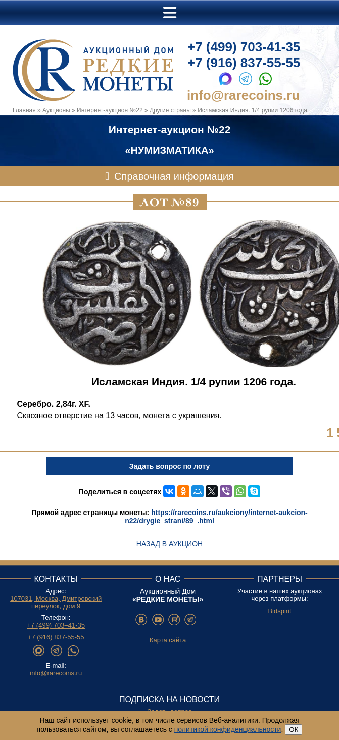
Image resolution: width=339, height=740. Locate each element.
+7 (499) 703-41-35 (243, 46)
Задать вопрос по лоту (169, 466)
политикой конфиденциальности (227, 729)
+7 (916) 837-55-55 (243, 62)
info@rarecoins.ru (243, 95)
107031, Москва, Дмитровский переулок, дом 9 (56, 602)
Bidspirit (279, 611)
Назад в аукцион (169, 544)
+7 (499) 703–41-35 (56, 625)
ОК (293, 729)
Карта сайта (168, 640)
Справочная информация (174, 176)
